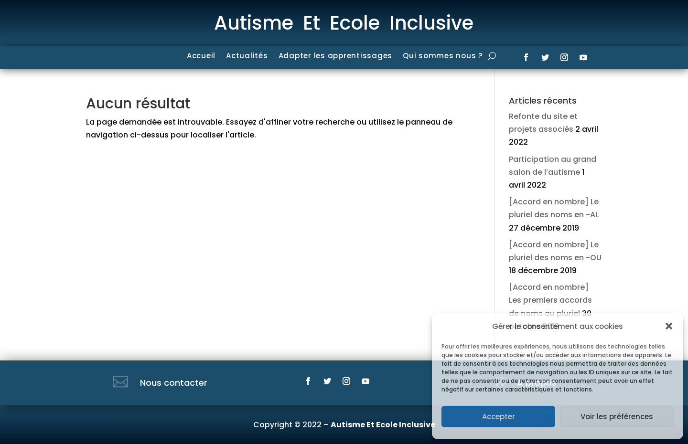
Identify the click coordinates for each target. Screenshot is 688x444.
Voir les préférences (616, 417)
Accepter (498, 417)
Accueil (201, 57)
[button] (669, 326)
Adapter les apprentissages (336, 57)
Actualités (247, 57)
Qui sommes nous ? (443, 57)
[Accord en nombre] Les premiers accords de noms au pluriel (550, 300)
